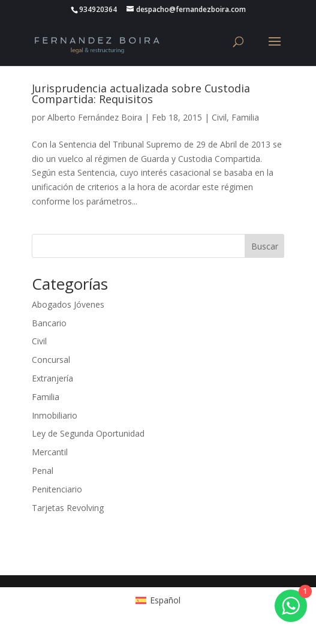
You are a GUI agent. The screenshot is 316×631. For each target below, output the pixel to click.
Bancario (49, 323)
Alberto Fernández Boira (94, 117)
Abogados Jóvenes (68, 304)
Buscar (264, 246)
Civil (219, 117)
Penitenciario (57, 489)
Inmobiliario (54, 415)
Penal (42, 470)
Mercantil (50, 452)
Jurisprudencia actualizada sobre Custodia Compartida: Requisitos (141, 93)
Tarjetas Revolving (68, 507)
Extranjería (52, 378)
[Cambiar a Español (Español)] (158, 600)
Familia (245, 117)
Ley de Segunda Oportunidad (88, 433)
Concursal (51, 359)
